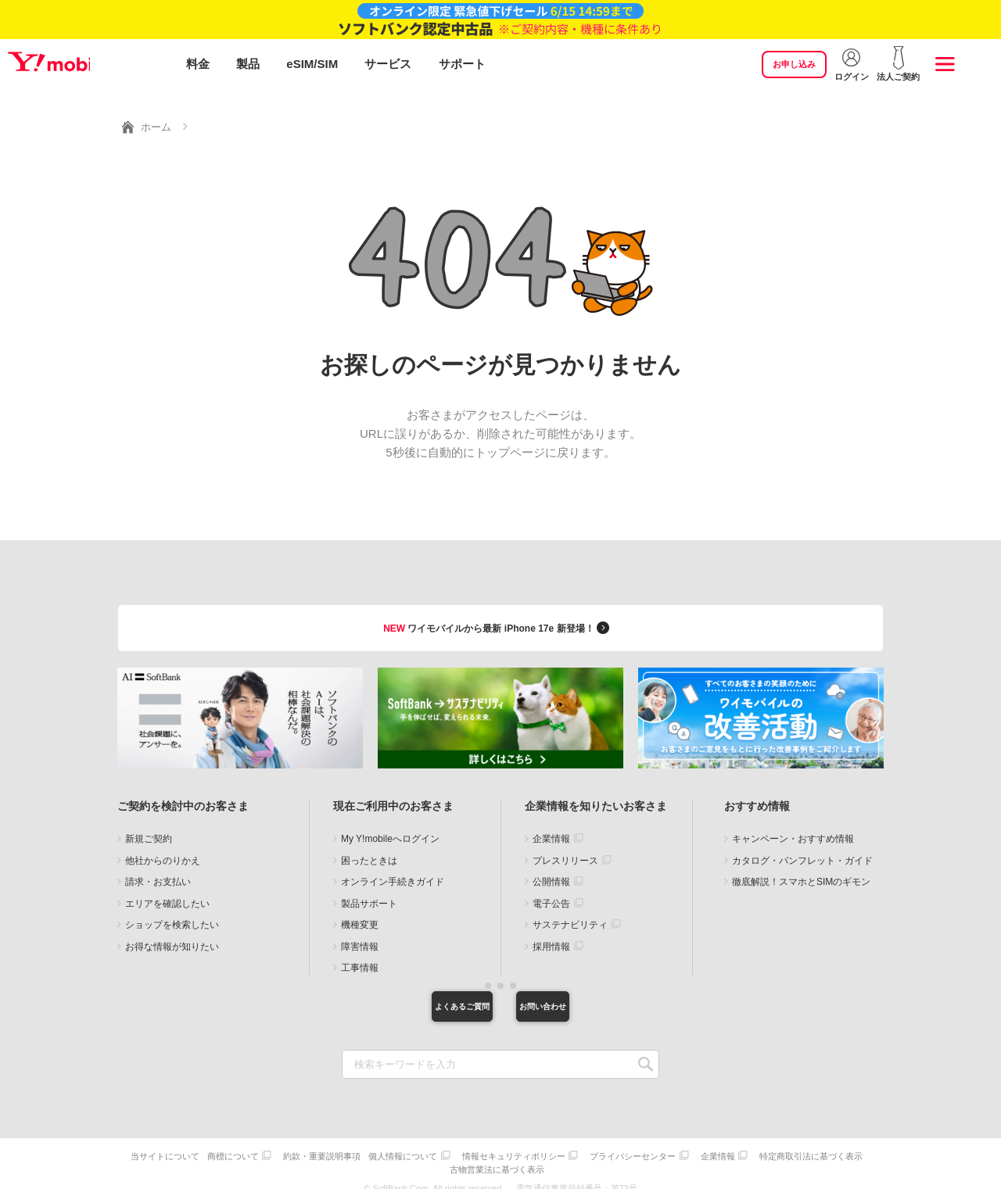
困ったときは (369, 846)
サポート (462, 64)
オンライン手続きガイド (392, 868)
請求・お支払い (158, 868)
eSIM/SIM (312, 64)
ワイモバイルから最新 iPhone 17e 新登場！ (498, 613)
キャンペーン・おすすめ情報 (793, 825)
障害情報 (360, 932)
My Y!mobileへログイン (390, 825)
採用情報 (551, 932)
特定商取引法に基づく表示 (448, 1155)
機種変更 (360, 911)
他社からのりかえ (162, 846)
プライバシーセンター (700, 1145)
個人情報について (462, 1145)
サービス (387, 64)
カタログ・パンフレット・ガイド (802, 846)
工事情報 (360, 954)
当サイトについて (212, 1145)
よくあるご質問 (418, 995)
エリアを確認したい (167, 889)
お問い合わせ (582, 995)
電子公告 (551, 889)
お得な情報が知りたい (172, 932)
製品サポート (369, 889)
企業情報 (551, 825)
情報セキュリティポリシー (577, 1145)
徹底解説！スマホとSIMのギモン (801, 868)
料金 (198, 64)
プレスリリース (565, 846)
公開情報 (551, 868)
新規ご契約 (148, 825)
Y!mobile (89, 65)
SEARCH (645, 1056)
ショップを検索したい (172, 911)
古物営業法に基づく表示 (558, 1155)
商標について (284, 1145)
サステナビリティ (570, 911)
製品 (248, 64)
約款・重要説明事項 (377, 1145)
